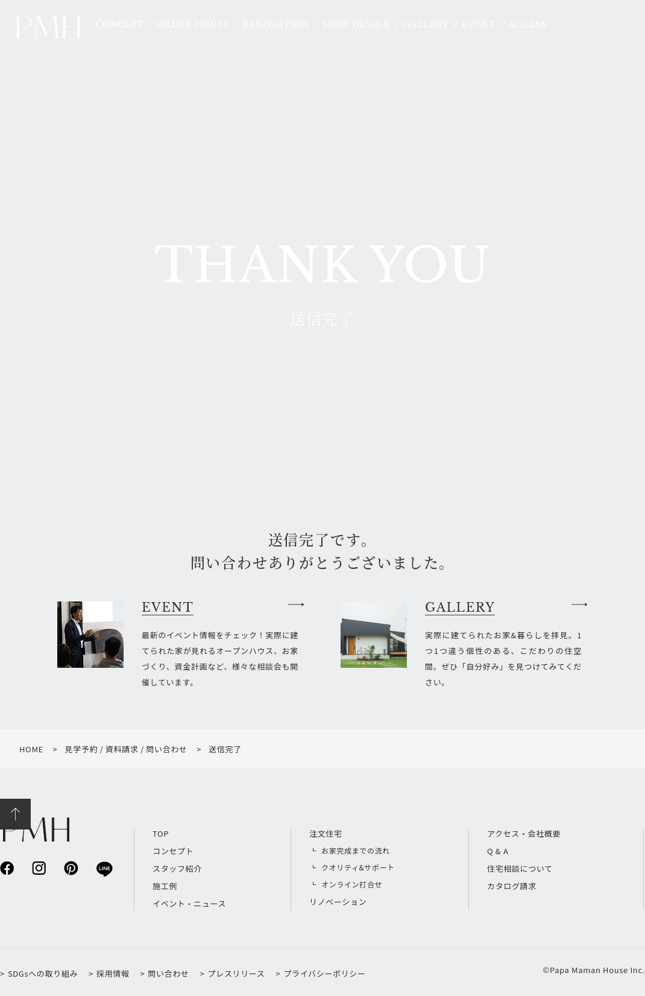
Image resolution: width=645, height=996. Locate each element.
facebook (7, 868)
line (103, 868)
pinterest (71, 868)
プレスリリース (236, 973)
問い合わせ (168, 973)
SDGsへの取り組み (43, 973)
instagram (39, 868)
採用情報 (113, 973)
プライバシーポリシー (324, 973)
